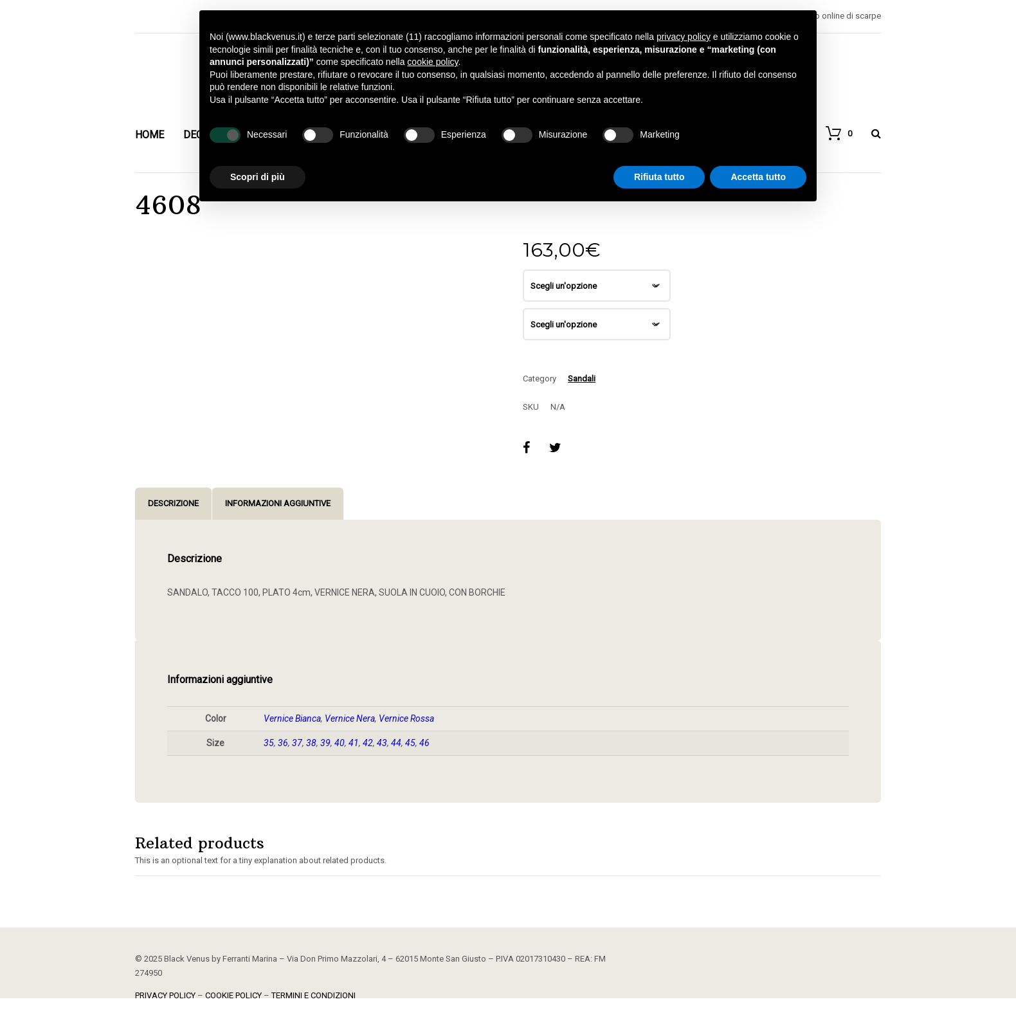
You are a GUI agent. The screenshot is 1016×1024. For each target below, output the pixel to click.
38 (311, 743)
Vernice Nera (350, 718)
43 (382, 743)
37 (297, 743)
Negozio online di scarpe (834, 16)
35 (269, 743)
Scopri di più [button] (257, 177)
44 (396, 743)
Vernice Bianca (292, 718)
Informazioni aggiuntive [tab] (278, 503)
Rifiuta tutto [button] (659, 177)
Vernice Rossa (406, 718)
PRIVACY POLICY (165, 995)
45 (410, 743)
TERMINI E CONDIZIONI (313, 995)
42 (368, 743)
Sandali (581, 378)
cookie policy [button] (432, 62)
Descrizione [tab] (173, 503)
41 (354, 743)
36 (283, 743)
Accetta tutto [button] (758, 177)
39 (325, 743)
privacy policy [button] (684, 37)
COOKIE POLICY (233, 995)
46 (424, 743)
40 (339, 743)
